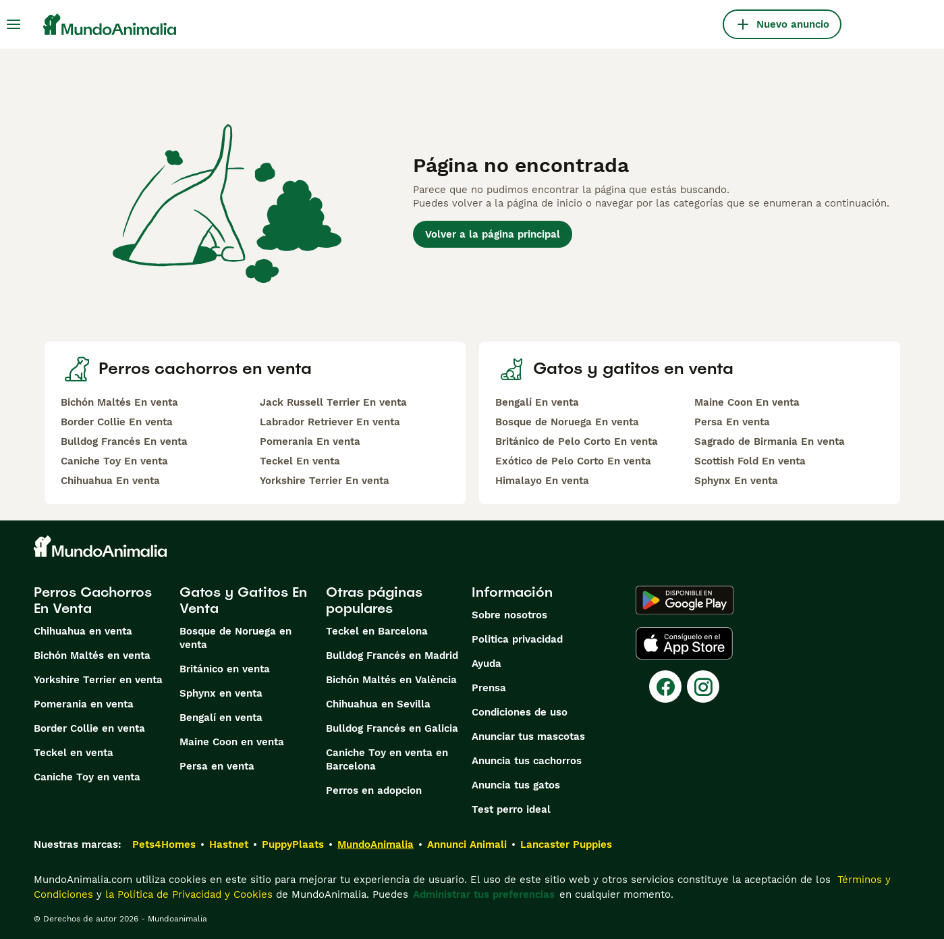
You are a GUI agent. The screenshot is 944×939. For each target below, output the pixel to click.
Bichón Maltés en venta (92, 655)
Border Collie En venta (117, 422)
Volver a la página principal (492, 234)
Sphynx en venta (220, 693)
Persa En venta (732, 422)
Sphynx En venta (736, 481)
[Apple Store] (684, 643)
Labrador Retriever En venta (330, 422)
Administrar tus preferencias (484, 894)
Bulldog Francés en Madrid (392, 655)
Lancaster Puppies (566, 844)
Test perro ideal (511, 809)
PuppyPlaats (293, 844)
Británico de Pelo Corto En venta (576, 441)
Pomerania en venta (84, 704)
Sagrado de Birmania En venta (769, 441)
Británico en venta (224, 669)
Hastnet (228, 844)
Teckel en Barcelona (377, 631)
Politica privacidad (517, 639)
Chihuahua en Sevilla (378, 704)
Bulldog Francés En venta (124, 441)
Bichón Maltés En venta (119, 402)
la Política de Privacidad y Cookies (187, 894)
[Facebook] (665, 686)
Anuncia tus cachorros (527, 761)
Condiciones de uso (519, 712)
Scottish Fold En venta (750, 461)
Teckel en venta (73, 753)
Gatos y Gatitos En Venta (243, 600)
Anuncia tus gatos (516, 785)
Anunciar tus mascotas (528, 736)
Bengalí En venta (537, 402)
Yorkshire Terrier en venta (98, 680)
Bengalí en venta (220, 718)
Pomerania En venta (310, 441)
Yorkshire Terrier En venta (324, 481)
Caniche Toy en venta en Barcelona (387, 759)
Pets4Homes (164, 844)
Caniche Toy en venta (87, 777)
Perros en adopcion (374, 790)
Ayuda (486, 664)
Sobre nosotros (509, 615)
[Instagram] (703, 686)
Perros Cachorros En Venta (93, 600)
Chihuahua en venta (83, 631)
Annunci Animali (467, 844)
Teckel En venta (300, 461)
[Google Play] (684, 600)
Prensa (489, 688)
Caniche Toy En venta (114, 461)
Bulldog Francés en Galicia (392, 728)
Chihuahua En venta (110, 481)
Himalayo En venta (542, 481)
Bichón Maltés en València (391, 680)
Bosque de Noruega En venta (567, 422)
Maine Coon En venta (747, 402)
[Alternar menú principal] (13, 24)
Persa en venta (216, 766)
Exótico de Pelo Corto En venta (573, 461)
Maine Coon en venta (231, 742)
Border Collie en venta (89, 728)
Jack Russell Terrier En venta (333, 402)
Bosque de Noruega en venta (235, 638)
